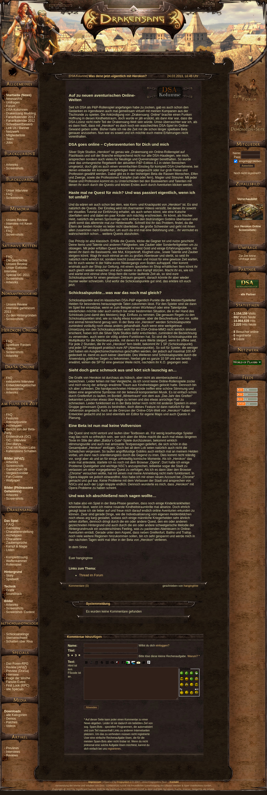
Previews (12, 748)
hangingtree (191, 585)
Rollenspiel (13, 564)
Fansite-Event (15, 682)
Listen (10, 550)
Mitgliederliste (15, 135)
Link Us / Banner (17, 128)
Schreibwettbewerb (19, 124)
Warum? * (193, 656)
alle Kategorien (16, 715)
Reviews (12, 755)
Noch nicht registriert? (247, 173)
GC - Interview (16, 440)
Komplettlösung (17, 557)
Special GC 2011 (18, 275)
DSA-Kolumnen (17, 110)
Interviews (13, 752)
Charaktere (13, 539)
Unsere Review (16, 220)
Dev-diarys (13, 444)
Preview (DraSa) (17, 671)
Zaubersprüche (16, 543)
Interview (12, 674)
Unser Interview (17, 190)
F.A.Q (10, 524)
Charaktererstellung (19, 532)
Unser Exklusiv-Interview (16, 269)
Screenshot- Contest (20, 612)
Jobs (9, 142)
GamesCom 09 (16, 469)
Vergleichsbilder (17, 473)
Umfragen (13, 102)
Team (10, 139)
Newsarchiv (14, 99)
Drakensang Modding (21, 113)
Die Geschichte (16, 260)
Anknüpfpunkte (16, 422)
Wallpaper (13, 480)
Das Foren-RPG (17, 663)
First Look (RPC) (17, 685)
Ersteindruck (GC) (18, 436)
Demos (11, 718)
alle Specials (14, 689)
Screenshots (14, 168)
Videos (10, 348)
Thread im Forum (91, 575)
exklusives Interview (20, 381)
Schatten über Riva (19, 641)
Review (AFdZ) (16, 667)
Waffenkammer (16, 561)
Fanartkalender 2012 (20, 121)
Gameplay (13, 528)
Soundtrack (14, 594)
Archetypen (14, 425)
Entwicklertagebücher (21, 385)
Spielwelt (12, 579)
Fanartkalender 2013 (20, 117)
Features (12, 418)
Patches (11, 722)
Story (9, 575)
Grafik (10, 590)
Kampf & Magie (16, 546)
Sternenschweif (16, 638)
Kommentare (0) (79, 585)
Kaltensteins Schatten (21, 451)
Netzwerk (12, 131)
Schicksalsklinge (17, 634)
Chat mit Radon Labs (20, 447)
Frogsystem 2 (124, 782)
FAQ (9, 194)
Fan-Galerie (14, 477)
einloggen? (162, 645)
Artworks (12, 165)
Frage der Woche (18, 678)
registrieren (114, 748)
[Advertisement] (133, 51)
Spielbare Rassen (18, 345)
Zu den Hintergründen (21, 315)
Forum (10, 106)
